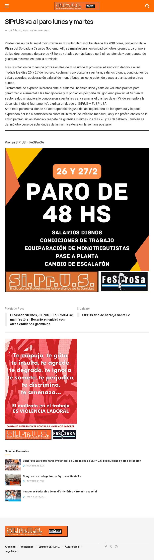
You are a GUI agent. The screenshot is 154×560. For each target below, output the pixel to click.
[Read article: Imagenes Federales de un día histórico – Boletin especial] (13, 495)
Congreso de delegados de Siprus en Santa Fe (52, 476)
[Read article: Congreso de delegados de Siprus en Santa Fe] (13, 480)
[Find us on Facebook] (106, 546)
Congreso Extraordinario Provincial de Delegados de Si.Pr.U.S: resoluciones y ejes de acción (82, 460)
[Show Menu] (7, 6)
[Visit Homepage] (77, 6)
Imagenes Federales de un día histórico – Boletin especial (60, 491)
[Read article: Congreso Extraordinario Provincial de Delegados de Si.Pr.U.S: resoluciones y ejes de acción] (13, 464)
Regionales (26, 546)
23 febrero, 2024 (18, 30)
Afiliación (10, 546)
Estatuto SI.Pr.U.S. (49, 546)
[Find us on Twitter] (110, 546)
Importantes (41, 30)
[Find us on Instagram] (116, 546)
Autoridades (72, 546)
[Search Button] (147, 6)
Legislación (11, 551)
